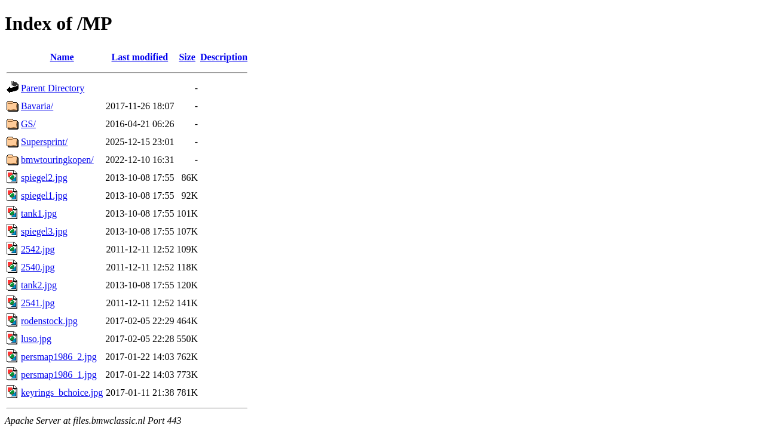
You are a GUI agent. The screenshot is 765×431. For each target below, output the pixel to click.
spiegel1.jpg (44, 195)
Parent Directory (52, 88)
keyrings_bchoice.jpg (62, 392)
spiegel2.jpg (44, 178)
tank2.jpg (39, 285)
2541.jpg (37, 303)
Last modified (140, 57)
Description (223, 57)
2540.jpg (37, 267)
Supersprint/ (44, 142)
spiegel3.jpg (44, 231)
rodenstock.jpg (49, 321)
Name (62, 57)
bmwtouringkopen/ (57, 160)
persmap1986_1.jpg (59, 375)
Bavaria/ (37, 106)
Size (187, 57)
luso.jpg (36, 339)
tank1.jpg (39, 213)
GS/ (28, 124)
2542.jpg (37, 249)
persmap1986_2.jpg (59, 357)
